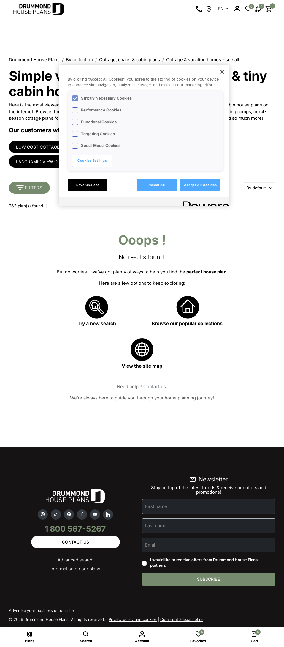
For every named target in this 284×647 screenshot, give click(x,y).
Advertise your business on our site (41, 611)
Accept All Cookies (200, 185)
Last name (155, 526)
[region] (144, 135)
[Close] (222, 71)
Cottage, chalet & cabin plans (129, 59)
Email (150, 545)
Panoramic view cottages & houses (57, 161)
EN (221, 9)
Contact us (154, 387)
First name (156, 506)
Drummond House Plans (34, 59)
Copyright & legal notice (181, 620)
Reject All (157, 185)
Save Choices (87, 185)
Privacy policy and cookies (133, 620)
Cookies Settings (92, 160)
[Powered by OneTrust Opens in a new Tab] (203, 202)
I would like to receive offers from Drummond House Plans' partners (204, 563)
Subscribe (208, 580)
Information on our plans (75, 569)
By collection (79, 59)
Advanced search (75, 560)
